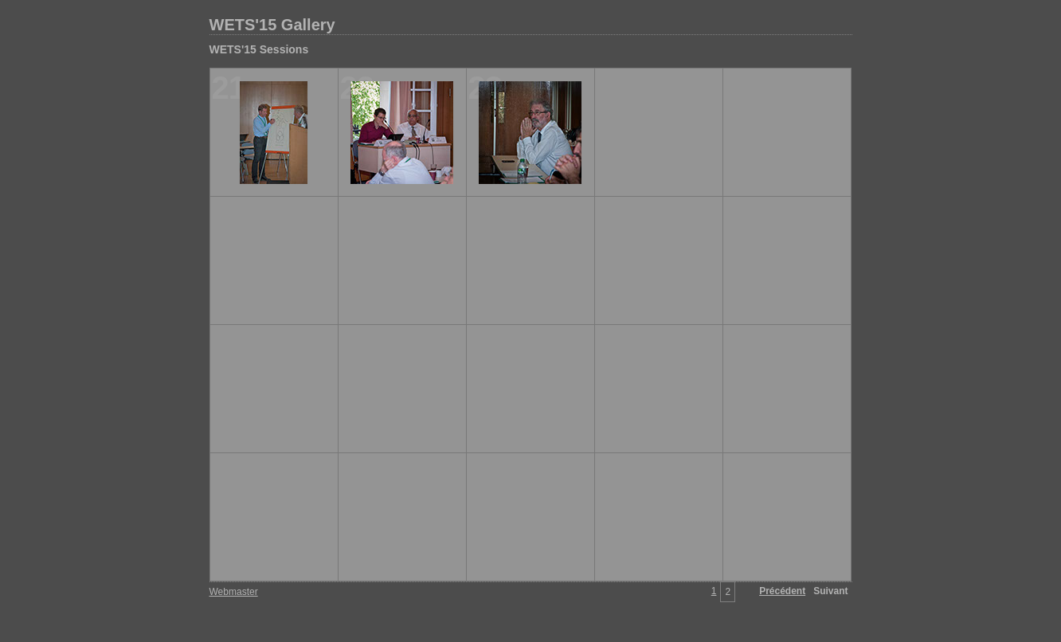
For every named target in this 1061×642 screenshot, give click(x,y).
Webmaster (233, 591)
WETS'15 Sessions (259, 49)
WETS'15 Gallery (272, 24)
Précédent (782, 591)
